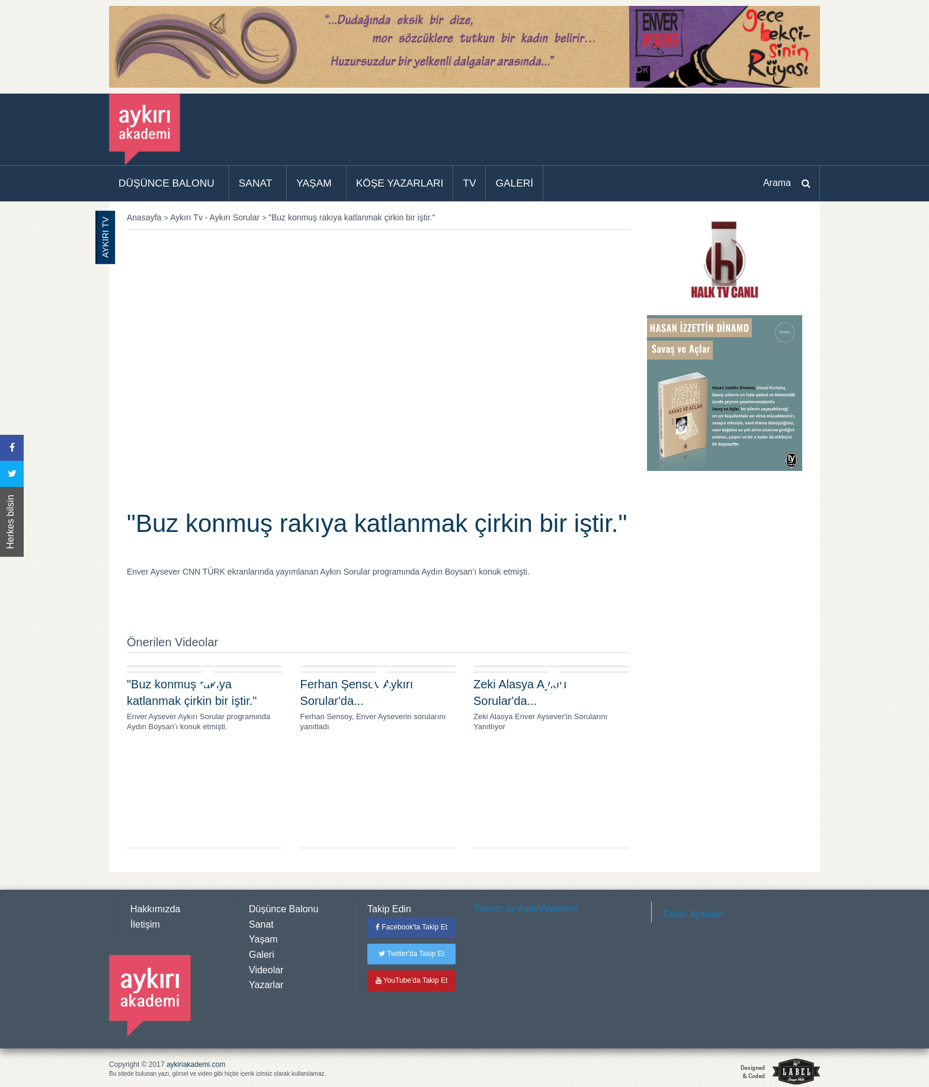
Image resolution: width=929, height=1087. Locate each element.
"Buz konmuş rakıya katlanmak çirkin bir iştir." (351, 217)
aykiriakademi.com (195, 1064)
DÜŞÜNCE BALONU (166, 183)
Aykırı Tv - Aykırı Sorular (215, 217)
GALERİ (514, 183)
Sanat (261, 924)
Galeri (261, 955)
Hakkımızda (155, 909)
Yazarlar (266, 985)
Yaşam (263, 939)
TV (469, 183)
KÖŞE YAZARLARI (400, 183)
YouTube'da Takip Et (412, 980)
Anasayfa (144, 217)
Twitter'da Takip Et (411, 954)
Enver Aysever (693, 914)
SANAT (256, 183)
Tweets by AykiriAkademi (525, 908)
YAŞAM (313, 183)
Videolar (266, 970)
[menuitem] (169, 183)
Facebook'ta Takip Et (411, 927)
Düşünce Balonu (283, 909)
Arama (777, 183)
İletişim (145, 924)
